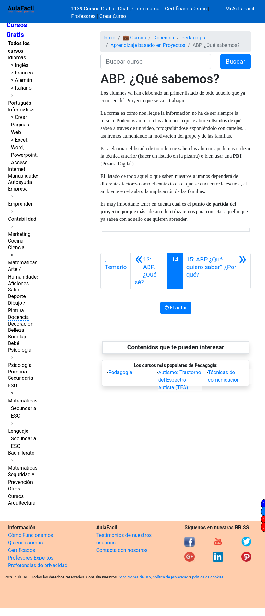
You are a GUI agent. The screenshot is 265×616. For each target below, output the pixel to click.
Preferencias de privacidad (38, 565)
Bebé (13, 343)
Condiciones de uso (134, 577)
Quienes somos (25, 543)
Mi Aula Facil (239, 9)
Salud (14, 290)
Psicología (19, 350)
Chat (123, 9)
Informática (21, 110)
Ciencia (16, 247)
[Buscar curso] (155, 61)
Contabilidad (22, 219)
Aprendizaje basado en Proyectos (148, 45)
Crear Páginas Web (20, 124)
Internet (16, 169)
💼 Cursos (134, 38)
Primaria (17, 372)
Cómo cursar (146, 9)
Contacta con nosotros (122, 550)
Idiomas (17, 58)
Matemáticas (23, 263)
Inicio (109, 38)
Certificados (21, 550)
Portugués (19, 103)
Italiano (23, 88)
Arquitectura (21, 503)
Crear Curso (112, 16)
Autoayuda (20, 182)
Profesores (83, 16)
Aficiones (18, 283)
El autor (176, 308)
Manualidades (23, 176)
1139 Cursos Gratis (93, 9)
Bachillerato (21, 453)
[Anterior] (149, 271)
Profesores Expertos (30, 558)
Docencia (18, 317)
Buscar (235, 61)
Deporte (17, 296)
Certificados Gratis (186, 9)
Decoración (20, 324)
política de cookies (208, 577)
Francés (24, 73)
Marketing (19, 234)
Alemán (23, 80)
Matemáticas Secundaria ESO (23, 408)
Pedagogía (193, 38)
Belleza (16, 330)
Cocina (15, 241)
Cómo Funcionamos (30, 535)
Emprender (20, 204)
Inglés (21, 65)
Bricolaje (17, 337)
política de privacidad (170, 577)
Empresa (18, 189)
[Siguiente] (216, 271)
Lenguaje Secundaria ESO (22, 438)
